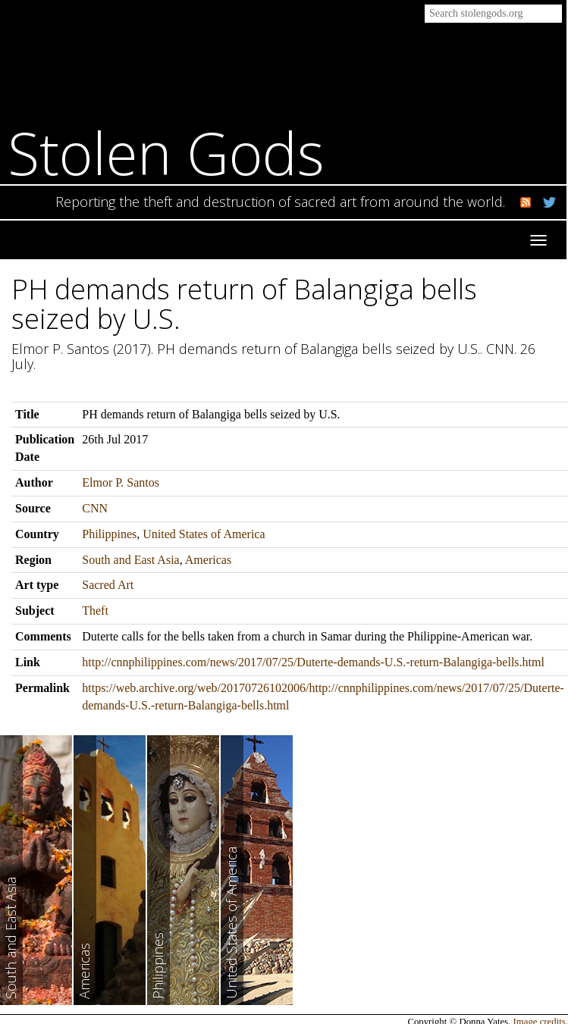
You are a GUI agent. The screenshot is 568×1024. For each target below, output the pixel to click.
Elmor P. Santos (120, 482)
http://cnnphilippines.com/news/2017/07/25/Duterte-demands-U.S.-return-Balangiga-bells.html (313, 662)
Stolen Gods (166, 153)
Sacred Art (107, 584)
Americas (208, 559)
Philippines (109, 534)
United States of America (204, 534)
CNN (95, 508)
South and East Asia (130, 559)
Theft (95, 610)
